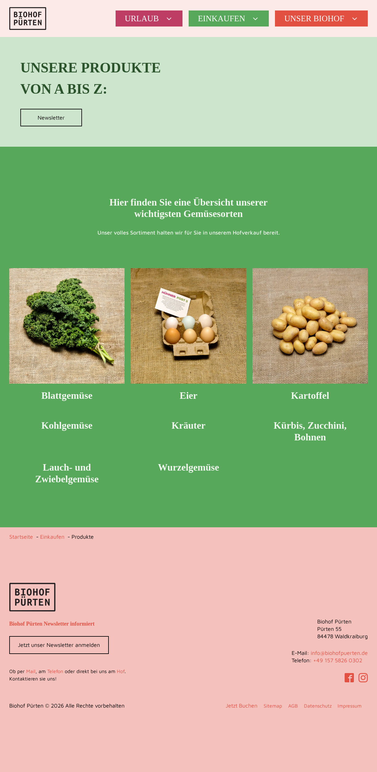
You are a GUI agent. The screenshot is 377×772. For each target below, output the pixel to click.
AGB (293, 706)
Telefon (55, 671)
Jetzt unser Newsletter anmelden (59, 645)
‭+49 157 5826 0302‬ (337, 660)
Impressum (350, 706)
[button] (149, 18)
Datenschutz (318, 706)
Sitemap (273, 706)
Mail (30, 671)
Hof (121, 671)
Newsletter (51, 117)
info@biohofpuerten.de (339, 653)
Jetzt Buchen (241, 705)
